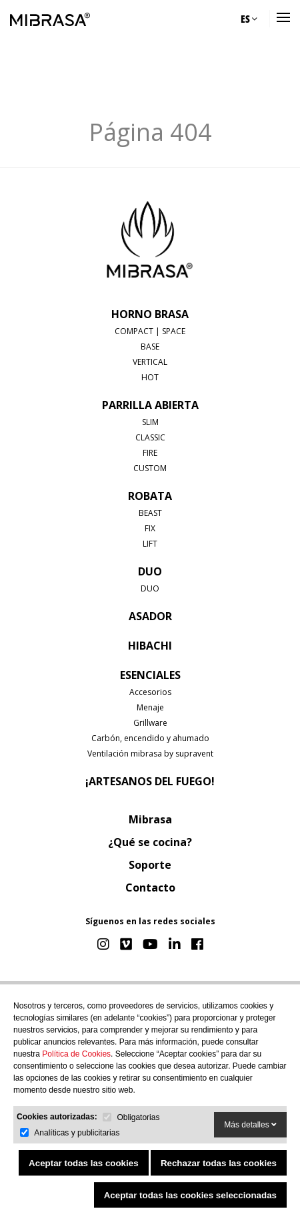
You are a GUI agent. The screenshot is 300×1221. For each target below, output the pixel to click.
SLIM (150, 422)
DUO (150, 571)
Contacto (150, 887)
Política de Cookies (76, 1054)
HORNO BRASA (150, 314)
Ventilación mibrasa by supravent (150, 753)
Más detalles (250, 1124)
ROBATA (150, 496)
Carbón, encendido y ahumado (150, 738)
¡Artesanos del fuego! (150, 781)
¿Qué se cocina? (150, 842)
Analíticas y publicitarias (76, 1132)
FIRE (150, 452)
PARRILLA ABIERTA (150, 405)
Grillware (150, 722)
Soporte (150, 864)
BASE (150, 346)
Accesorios (150, 692)
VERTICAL (150, 362)
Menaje (150, 707)
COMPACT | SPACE (150, 331)
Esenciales (150, 675)
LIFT (150, 543)
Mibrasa (150, 819)
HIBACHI (150, 645)
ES (249, 18)
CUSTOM (150, 468)
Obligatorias (138, 1117)
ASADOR (150, 616)
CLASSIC (150, 437)
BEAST (150, 513)
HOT (150, 377)
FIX (150, 528)
